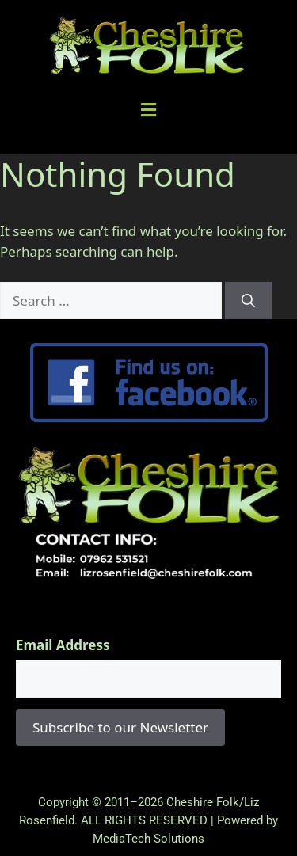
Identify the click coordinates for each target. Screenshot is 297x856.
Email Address (63, 645)
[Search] (248, 301)
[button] (149, 110)
